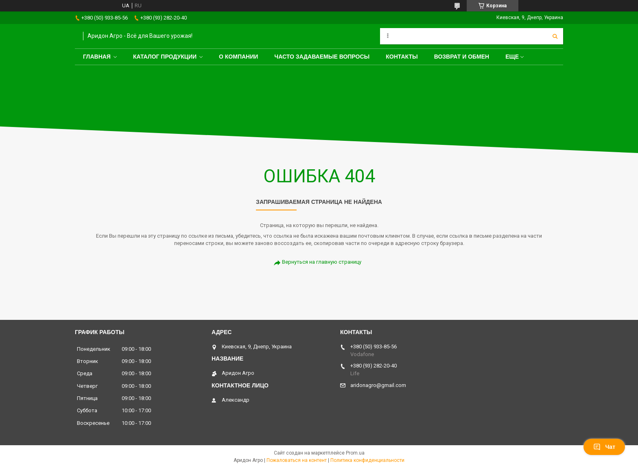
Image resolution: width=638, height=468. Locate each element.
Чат (604, 447)
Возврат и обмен (461, 56)
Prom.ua (355, 453)
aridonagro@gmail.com (378, 385)
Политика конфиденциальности (367, 460)
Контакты (401, 56)
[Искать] (555, 36)
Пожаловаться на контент (297, 460)
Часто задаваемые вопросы (321, 56)
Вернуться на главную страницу (321, 262)
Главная (97, 56)
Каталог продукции (165, 56)
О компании (238, 56)
